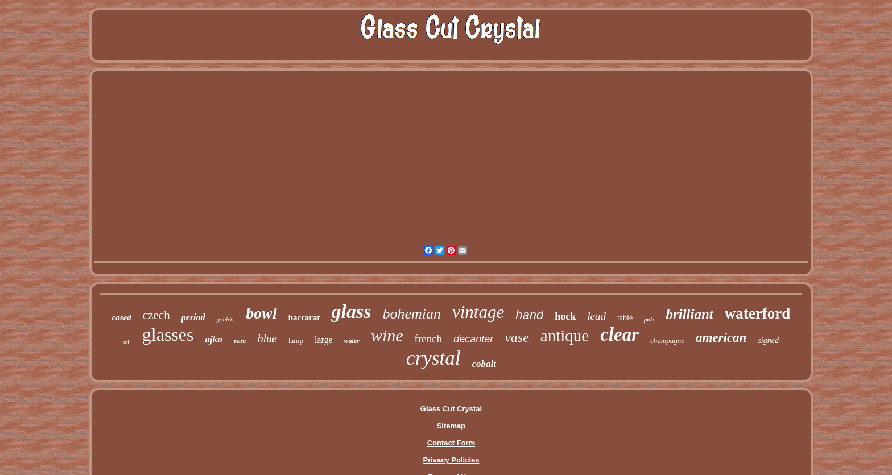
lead (596, 316)
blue (266, 338)
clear (619, 334)
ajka (213, 339)
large (324, 340)
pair (649, 319)
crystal (433, 358)
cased (121, 317)
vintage (478, 312)
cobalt (484, 363)
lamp (295, 340)
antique (564, 336)
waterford (757, 313)
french (429, 339)
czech (156, 315)
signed (768, 340)
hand (529, 315)
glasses (168, 334)
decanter (473, 339)
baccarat (304, 317)
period (193, 317)
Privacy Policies (451, 460)
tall (127, 342)
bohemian (411, 313)
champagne (667, 340)
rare (240, 341)
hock (565, 316)
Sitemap (451, 426)
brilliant (689, 314)
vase (517, 337)
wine (387, 335)
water (352, 341)
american (721, 338)
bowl (261, 313)
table (625, 317)
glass (351, 311)
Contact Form (451, 443)
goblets (225, 319)
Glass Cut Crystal (451, 408)
